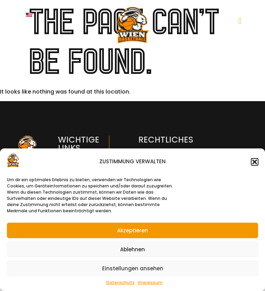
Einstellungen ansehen (132, 268)
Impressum (150, 282)
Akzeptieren (132, 230)
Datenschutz (120, 282)
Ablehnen (132, 249)
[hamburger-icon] (240, 21)
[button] (254, 161)
